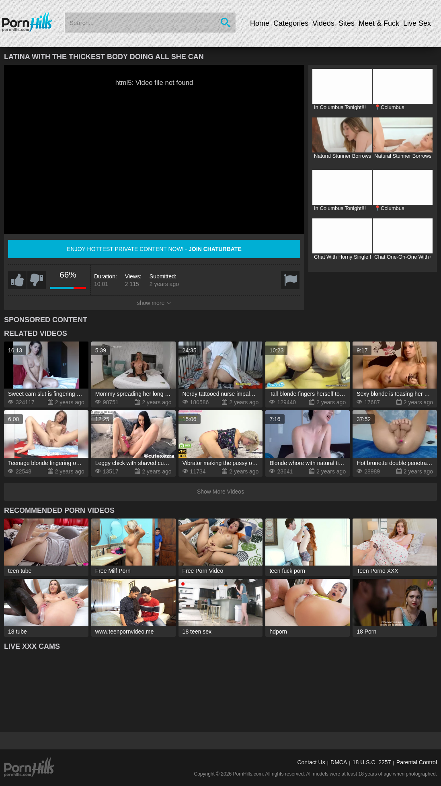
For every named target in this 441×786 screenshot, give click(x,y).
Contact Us (311, 762)
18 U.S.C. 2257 (372, 762)
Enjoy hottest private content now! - (154, 249)
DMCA (338, 762)
